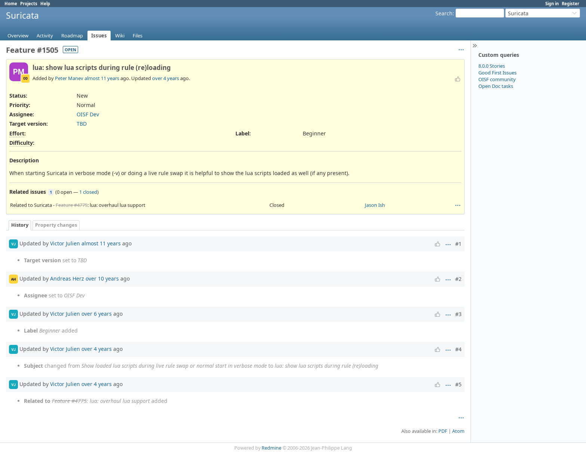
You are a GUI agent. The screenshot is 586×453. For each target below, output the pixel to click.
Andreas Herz (67, 278)
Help (45, 3)
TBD (82, 123)
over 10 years (102, 278)
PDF (442, 431)
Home (10, 3)
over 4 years (165, 78)
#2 (458, 278)
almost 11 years (101, 78)
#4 (458, 349)
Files (137, 35)
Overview (17, 35)
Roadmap (72, 35)
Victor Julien (65, 243)
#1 (458, 243)
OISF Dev (88, 114)
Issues (99, 35)
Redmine (271, 448)
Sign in (552, 3)
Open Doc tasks (495, 86)
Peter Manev (69, 78)
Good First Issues (497, 72)
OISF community (497, 79)
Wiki (119, 35)
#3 (458, 314)
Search (444, 13)
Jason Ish (375, 205)
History (19, 225)
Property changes (56, 225)
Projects (28, 3)
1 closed (88, 192)
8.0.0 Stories (491, 65)
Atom (458, 431)
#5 (458, 384)
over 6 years (96, 313)
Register (570, 3)
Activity (45, 35)
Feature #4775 (71, 205)
